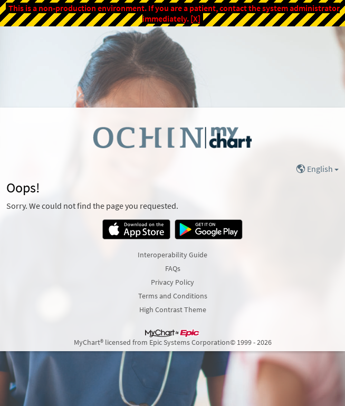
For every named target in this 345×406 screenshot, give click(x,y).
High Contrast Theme (172, 309)
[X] (195, 18)
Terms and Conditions (172, 296)
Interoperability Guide (172, 254)
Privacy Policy (172, 282)
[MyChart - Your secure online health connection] (172, 137)
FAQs (172, 268)
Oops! (23, 187)
